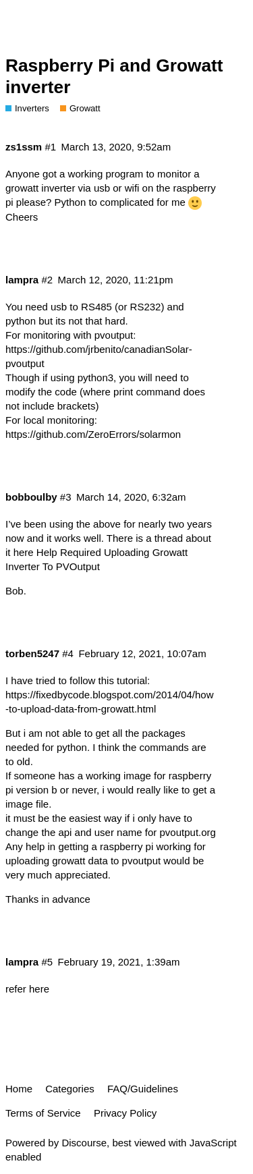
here (39, 989)
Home (18, 1088)
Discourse (84, 1142)
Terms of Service (43, 1113)
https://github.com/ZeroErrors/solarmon (93, 434)
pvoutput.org (188, 832)
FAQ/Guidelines (142, 1088)
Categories (69, 1088)
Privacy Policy (125, 1113)
